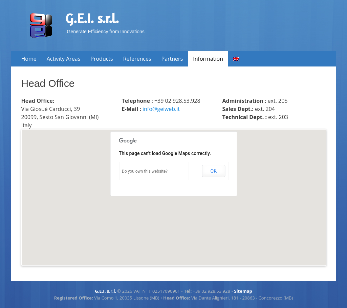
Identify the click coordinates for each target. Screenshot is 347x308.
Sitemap (243, 291)
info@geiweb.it (161, 109)
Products (101, 58)
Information (208, 58)
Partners (172, 58)
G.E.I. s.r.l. (92, 18)
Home (29, 58)
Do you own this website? (145, 171)
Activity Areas (64, 58)
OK (214, 171)
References (137, 58)
